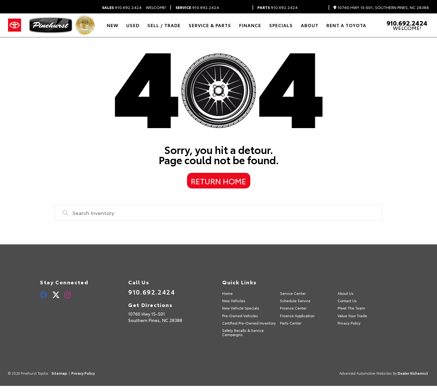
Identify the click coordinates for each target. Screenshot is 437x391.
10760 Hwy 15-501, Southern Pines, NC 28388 (381, 7)
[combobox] (218, 212)
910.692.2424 (122, 7)
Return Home (218, 180)
